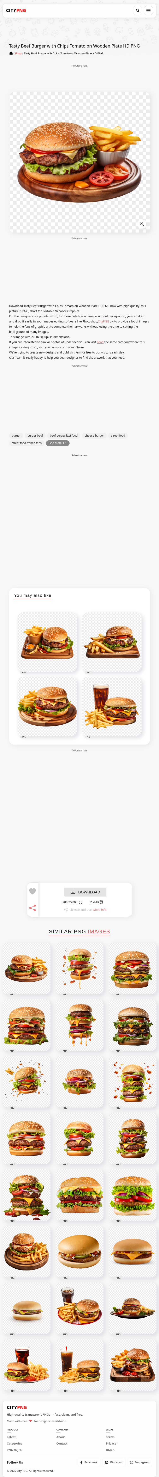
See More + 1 (58, 443)
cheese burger (94, 435)
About (60, 1437)
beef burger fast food (64, 435)
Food (100, 342)
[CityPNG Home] (16, 10)
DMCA (110, 1450)
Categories (14, 1443)
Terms (110, 1437)
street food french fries (27, 443)
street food (118, 435)
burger (16, 435)
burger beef (35, 435)
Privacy (111, 1443)
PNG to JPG (14, 1450)
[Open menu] (148, 10)
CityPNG (103, 321)
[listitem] (89, 1462)
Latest (11, 1437)
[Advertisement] (79, 78)
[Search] (137, 10)
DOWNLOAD (85, 892)
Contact (61, 1443)
